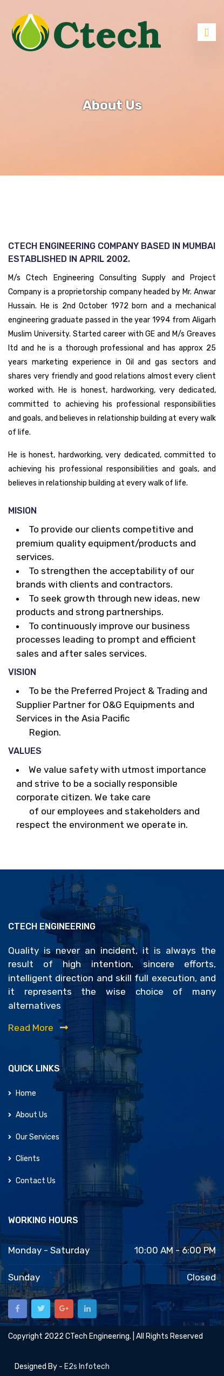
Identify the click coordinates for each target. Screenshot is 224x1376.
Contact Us (32, 1180)
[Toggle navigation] (207, 32)
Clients (24, 1158)
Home (22, 1093)
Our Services (33, 1137)
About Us (27, 1114)
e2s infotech (87, 1366)
